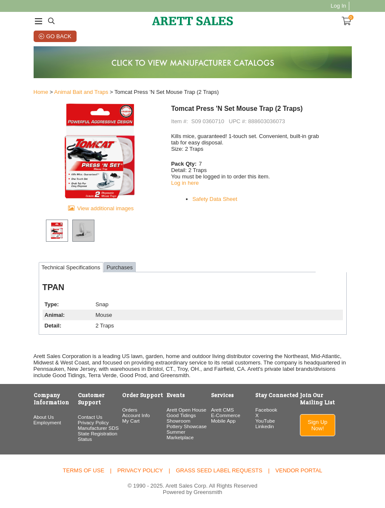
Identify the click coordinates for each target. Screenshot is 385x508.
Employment (47, 422)
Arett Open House (187, 409)
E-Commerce (225, 415)
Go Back (58, 36)
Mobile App (223, 420)
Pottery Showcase (187, 426)
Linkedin (264, 426)
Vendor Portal (298, 470)
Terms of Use (84, 470)
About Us (44, 417)
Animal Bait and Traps (81, 92)
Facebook (266, 409)
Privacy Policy (93, 422)
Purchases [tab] (120, 267)
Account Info (136, 415)
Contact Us (90, 417)
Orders (129, 409)
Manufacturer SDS (98, 428)
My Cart (131, 420)
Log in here (185, 183)
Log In (338, 6)
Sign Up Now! (317, 425)
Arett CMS (222, 409)
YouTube (265, 420)
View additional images (105, 208)
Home (41, 92)
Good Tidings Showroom (181, 417)
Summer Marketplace (180, 434)
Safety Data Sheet (214, 199)
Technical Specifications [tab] (71, 267)
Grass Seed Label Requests (219, 470)
